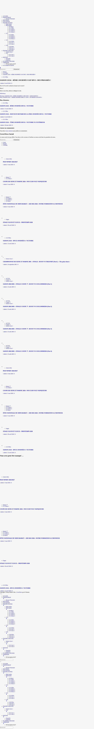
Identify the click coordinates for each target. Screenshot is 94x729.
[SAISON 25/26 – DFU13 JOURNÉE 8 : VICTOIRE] (9, 236)
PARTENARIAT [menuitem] (48, 598)
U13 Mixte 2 (12, 37)
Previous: (19, 96)
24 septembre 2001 (12, 264)
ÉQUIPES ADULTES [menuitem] (48, 639)
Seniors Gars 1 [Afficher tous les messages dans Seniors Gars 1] (9, 258)
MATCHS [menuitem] (48, 648)
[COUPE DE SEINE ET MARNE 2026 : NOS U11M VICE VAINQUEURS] (9, 176)
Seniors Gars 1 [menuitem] (9, 641)
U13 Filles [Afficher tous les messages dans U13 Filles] (8, 238)
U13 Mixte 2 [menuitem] (12, 622)
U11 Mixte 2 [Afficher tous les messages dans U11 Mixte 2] (9, 199)
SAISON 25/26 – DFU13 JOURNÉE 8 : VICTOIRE (18, 240)
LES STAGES (6, 21)
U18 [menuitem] (50, 632)
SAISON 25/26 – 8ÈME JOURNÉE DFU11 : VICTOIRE (17, 106)
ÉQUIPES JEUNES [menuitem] (48, 604)
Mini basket (9, 25)
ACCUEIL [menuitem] (5, 596)
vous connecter (9, 131)
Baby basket (9, 24)
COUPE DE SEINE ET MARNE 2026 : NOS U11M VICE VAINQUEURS (25, 181)
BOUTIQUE (6, 20)
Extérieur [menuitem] (8, 651)
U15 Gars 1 (11, 42)
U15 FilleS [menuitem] (11, 628)
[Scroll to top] (0, 593)
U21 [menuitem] (50, 643)
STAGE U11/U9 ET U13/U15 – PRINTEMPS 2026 (18, 222)
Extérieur (8, 60)
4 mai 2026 (10, 164)
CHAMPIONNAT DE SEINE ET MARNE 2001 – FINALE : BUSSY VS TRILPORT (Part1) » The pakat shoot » (36, 261)
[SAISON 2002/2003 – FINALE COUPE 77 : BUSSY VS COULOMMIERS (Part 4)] (8, 343)
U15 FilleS (11, 41)
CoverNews (19, 592)
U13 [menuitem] (50, 618)
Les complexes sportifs (8, 65)
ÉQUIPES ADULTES (8, 50)
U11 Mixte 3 (12, 32)
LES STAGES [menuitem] (6, 602)
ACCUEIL (5, 16)
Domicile (8, 58)
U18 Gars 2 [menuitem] (11, 637)
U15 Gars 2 (11, 44)
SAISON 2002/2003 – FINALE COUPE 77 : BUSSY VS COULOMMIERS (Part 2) (27, 306)
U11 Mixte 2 (12, 30)
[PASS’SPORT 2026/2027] (9, 157)
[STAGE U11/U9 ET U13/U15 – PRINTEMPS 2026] (9, 218)
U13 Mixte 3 (12, 38)
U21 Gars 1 (11, 54)
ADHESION (6, 62)
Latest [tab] (4, 142)
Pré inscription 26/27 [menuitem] (11, 657)
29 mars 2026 (8, 125)
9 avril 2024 (8, 83)
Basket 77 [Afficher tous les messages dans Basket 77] (8, 177)
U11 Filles (11, 28)
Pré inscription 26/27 (11, 64)
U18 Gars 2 (11, 49)
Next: (21, 97)
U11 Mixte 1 (12, 29)
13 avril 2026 (8, 108)
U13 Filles (11, 34)
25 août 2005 (11, 287)
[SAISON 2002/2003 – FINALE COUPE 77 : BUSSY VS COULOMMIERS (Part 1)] (8, 275)
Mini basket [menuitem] (50, 608)
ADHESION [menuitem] (48, 655)
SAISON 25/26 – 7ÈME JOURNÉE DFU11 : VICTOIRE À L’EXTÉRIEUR (22, 122)
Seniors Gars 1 (9, 52)
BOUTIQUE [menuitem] (6, 601)
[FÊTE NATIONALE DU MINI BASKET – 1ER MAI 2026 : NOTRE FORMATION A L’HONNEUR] (9, 195)
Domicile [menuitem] (8, 650)
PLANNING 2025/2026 (8, 61)
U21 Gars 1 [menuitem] (11, 645)
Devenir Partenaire (10, 18)
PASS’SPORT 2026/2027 (10, 162)
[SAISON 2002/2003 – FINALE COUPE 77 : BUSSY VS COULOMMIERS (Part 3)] (8, 320)
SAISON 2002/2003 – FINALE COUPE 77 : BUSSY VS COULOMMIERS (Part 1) (27, 284)
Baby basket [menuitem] (9, 606)
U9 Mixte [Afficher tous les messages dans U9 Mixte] (8, 201)
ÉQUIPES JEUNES (7, 22)
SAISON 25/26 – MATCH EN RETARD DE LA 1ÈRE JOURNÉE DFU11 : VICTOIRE (26, 114)
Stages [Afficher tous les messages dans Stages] (7, 219)
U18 (7, 45)
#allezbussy (3, 93)
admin (2, 83)
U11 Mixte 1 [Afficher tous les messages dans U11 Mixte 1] (9, 178)
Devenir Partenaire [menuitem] (10, 600)
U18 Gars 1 (11, 48)
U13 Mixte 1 (12, 36)
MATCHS (5, 57)
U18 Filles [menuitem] (11, 634)
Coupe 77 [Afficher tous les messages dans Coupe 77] (8, 279)
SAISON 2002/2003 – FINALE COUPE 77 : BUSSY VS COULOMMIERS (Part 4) (27, 351)
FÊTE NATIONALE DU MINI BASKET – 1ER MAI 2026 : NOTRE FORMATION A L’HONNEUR (33, 204)
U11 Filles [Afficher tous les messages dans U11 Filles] (5, 77)
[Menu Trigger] (0, 661)
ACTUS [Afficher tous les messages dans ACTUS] (8, 278)
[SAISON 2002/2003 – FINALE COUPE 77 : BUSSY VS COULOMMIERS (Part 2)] (8, 298)
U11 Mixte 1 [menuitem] (12, 613)
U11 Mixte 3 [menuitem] (12, 616)
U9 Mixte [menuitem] (11, 610)
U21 (7, 53)
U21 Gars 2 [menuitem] (11, 646)
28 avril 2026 (11, 225)
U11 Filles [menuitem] (11, 612)
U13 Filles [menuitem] (11, 620)
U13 (7, 33)
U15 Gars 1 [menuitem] (11, 629)
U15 (7, 40)
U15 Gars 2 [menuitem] (11, 630)
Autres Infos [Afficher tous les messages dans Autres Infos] (9, 159)
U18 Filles (11, 46)
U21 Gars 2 (11, 56)
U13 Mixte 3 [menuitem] (12, 624)
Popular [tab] (5, 143)
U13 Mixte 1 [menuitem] (12, 621)
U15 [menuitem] (50, 626)
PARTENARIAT (7, 17)
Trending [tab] (5, 145)
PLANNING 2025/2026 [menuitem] (8, 653)
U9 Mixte (11, 26)
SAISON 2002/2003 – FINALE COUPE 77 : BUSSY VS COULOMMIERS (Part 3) (27, 329)
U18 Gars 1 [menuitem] (11, 636)
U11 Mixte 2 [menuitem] (12, 614)
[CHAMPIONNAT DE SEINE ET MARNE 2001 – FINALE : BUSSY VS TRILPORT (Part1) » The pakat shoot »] (8, 256)
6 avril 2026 (8, 117)
